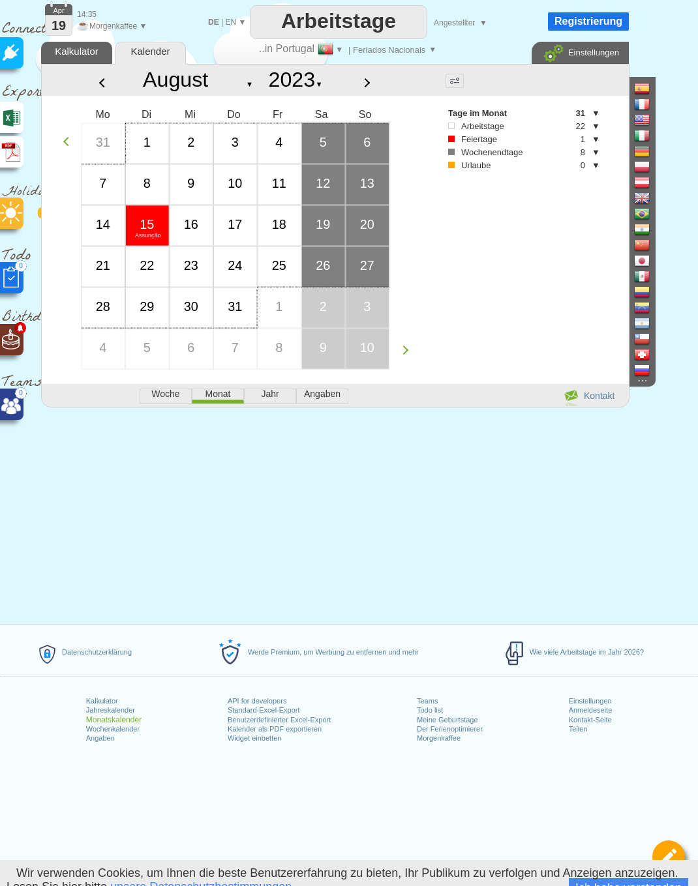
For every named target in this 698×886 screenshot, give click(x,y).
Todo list (430, 710)
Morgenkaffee (439, 738)
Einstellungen (590, 701)
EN (230, 22)
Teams (427, 701)
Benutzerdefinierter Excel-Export (279, 720)
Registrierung (588, 21)
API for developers (257, 701)
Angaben (100, 738)
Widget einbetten (255, 738)
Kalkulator (102, 701)
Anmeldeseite (591, 710)
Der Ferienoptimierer (450, 729)
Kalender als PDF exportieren (275, 729)
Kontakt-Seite (590, 720)
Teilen (578, 729)
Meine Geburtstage (447, 720)
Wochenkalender (113, 729)
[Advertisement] (334, 513)
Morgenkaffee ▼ (112, 26)
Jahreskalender (110, 710)
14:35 (87, 14)
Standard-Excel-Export (264, 710)
